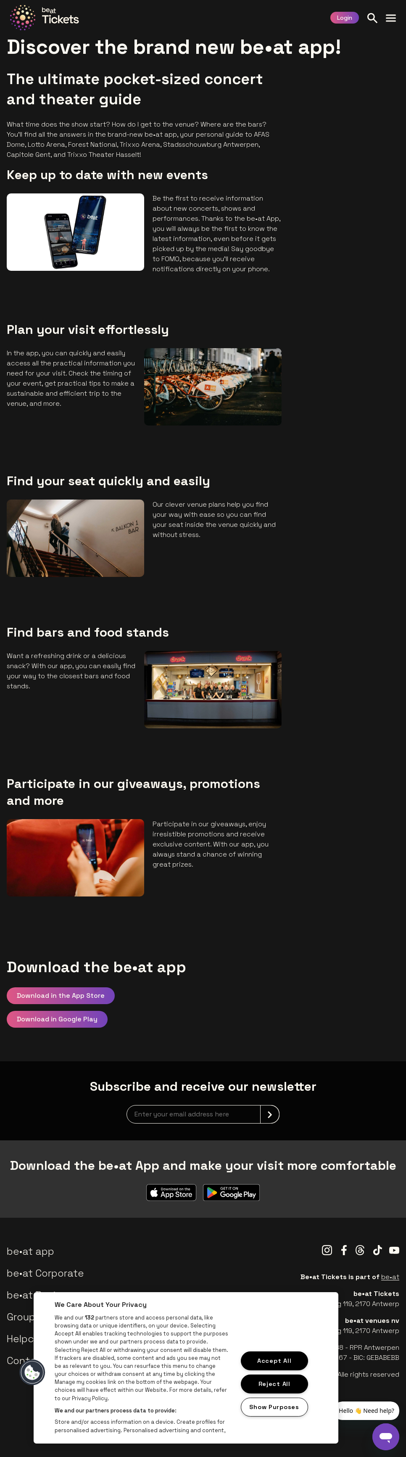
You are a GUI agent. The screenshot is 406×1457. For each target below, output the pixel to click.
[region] (186, 1368)
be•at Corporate (45, 1273)
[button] (32, 1372)
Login (344, 17)
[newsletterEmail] (203, 1114)
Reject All (274, 1384)
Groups (23, 1316)
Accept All (274, 1360)
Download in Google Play (57, 1019)
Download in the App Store (61, 995)
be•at (390, 1276)
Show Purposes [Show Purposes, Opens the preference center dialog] (274, 1406)
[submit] (269, 1114)
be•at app (30, 1251)
